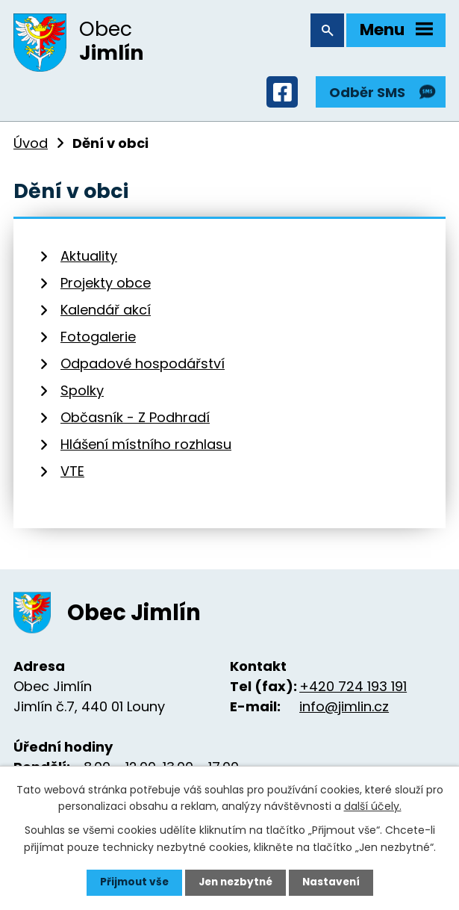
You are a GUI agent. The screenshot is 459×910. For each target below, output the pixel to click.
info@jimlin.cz (344, 711)
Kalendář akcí (105, 314)
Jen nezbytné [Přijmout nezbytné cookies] (235, 882)
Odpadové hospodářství (142, 368)
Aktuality (88, 260)
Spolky (82, 395)
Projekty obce (105, 287)
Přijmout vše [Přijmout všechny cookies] (131, 882)
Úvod (30, 146)
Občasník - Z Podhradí (135, 421)
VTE (72, 475)
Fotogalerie (98, 341)
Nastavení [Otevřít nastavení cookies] (334, 882)
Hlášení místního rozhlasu (145, 448)
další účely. (373, 805)
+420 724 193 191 (353, 690)
